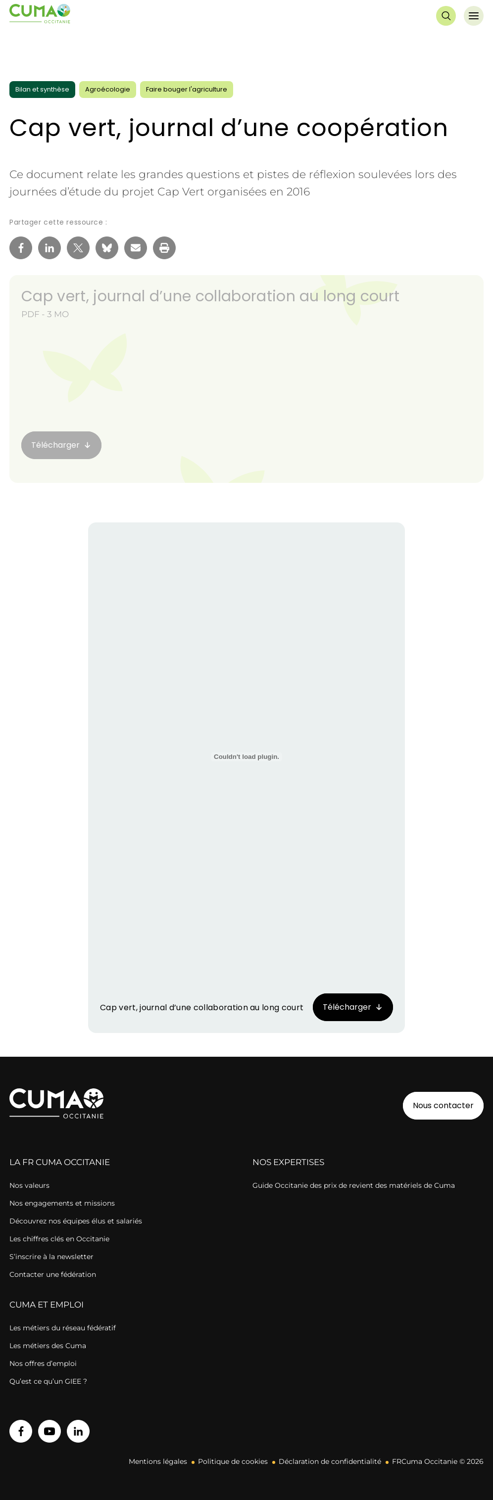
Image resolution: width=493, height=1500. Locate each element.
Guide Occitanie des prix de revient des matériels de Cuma (353, 1185)
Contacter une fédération (52, 1274)
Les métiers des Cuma (47, 1345)
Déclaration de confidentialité (330, 1461)
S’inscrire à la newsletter (51, 1256)
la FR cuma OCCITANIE (59, 1162)
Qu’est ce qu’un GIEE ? (48, 1381)
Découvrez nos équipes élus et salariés (75, 1221)
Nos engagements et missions (62, 1203)
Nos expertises (288, 1162)
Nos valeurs (29, 1185)
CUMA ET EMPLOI (46, 1305)
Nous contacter (443, 1105)
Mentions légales (158, 1461)
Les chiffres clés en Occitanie (59, 1238)
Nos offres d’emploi (43, 1363)
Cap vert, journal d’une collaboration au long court (210, 296)
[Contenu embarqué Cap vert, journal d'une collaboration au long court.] (246, 757)
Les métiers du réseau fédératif (62, 1327)
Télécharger (347, 1007)
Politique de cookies (233, 1461)
